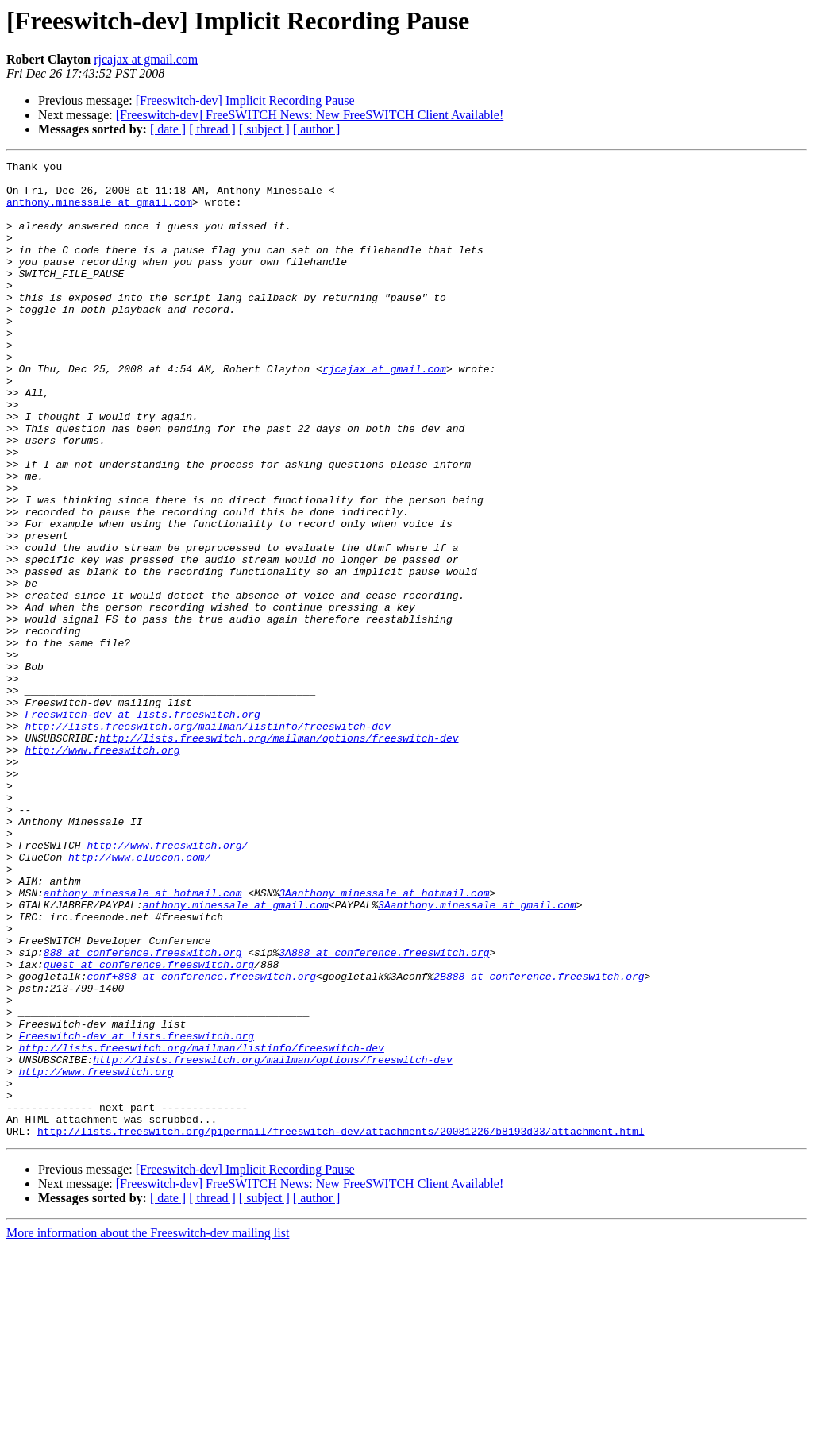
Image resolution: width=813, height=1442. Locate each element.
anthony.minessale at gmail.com (99, 211)
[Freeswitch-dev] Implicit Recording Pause (245, 100)
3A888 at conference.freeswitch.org (384, 1112)
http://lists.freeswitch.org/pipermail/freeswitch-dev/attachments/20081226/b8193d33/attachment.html (340, 1326)
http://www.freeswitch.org (102, 869)
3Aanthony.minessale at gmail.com (477, 1054)
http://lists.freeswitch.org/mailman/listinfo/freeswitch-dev (207, 840)
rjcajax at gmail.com (146, 59)
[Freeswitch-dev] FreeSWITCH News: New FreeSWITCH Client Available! (309, 114)
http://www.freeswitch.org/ (167, 983)
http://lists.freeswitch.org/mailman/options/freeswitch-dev (278, 854)
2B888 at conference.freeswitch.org (538, 1140)
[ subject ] (264, 129)
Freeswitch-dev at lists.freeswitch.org (142, 826)
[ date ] (168, 129)
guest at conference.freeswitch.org (149, 1126)
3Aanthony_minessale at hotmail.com (384, 1040)
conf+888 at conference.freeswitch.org (201, 1140)
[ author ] (317, 129)
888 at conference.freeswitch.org (143, 1112)
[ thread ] (212, 129)
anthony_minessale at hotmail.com (143, 1040)
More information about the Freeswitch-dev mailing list (147, 1428)
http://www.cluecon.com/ (139, 997)
